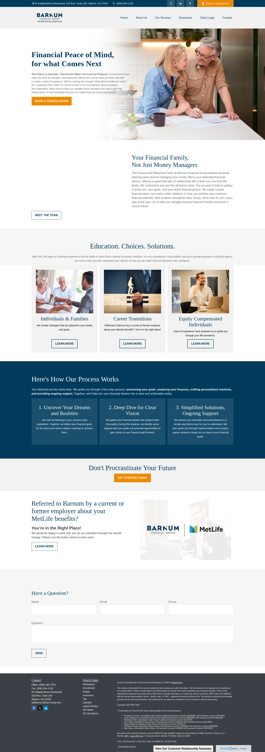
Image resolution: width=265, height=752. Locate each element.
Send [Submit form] (39, 653)
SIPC (127, 736)
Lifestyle (87, 702)
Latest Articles (90, 706)
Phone (172, 601)
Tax (85, 699)
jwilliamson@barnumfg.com (46, 702)
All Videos (88, 709)
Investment (89, 688)
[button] (124, 18)
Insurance (88, 695)
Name (35, 601)
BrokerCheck (176, 682)
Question (37, 623)
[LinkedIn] (180, 3)
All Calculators (90, 713)
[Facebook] (190, 3)
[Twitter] (171, 3)
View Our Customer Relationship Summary (183, 748)
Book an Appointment (215, 3)
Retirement (89, 684)
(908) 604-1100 (122, 3)
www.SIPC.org (137, 736)
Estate (86, 691)
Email (103, 601)
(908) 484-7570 (47, 684)
